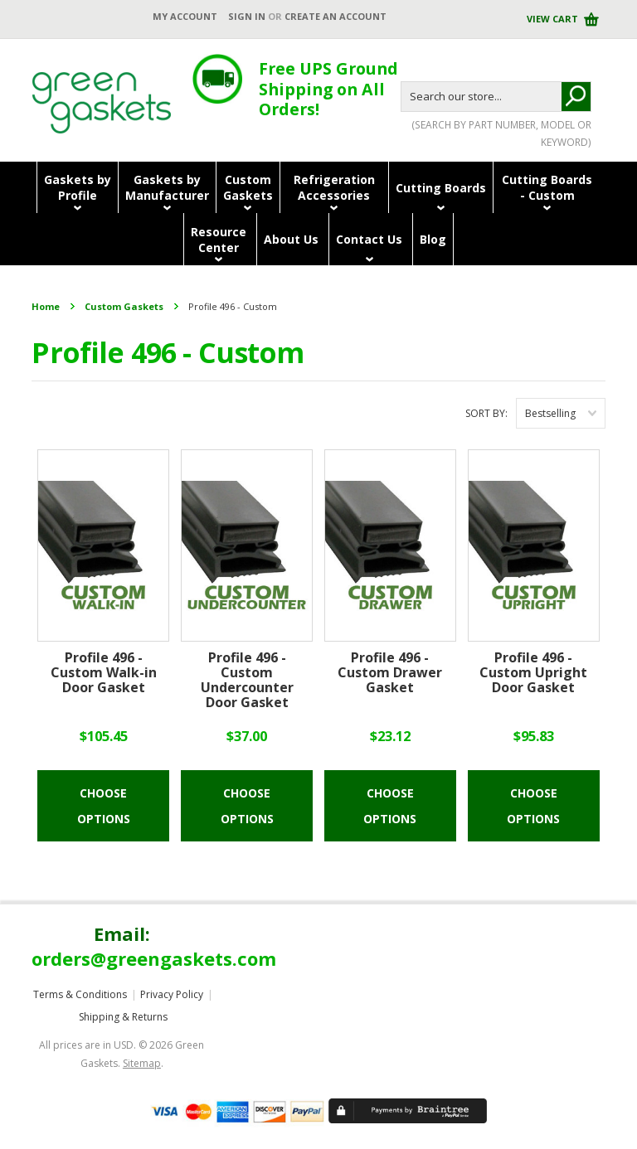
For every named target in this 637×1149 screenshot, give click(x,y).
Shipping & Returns (123, 1017)
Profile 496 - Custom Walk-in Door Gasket (104, 673)
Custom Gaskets (124, 306)
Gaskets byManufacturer (167, 187)
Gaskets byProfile (77, 187)
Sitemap (142, 1063)
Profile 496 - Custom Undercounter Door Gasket (247, 680)
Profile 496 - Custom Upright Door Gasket (533, 673)
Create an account (335, 16)
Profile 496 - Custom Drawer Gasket (390, 673)
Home (46, 306)
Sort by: (486, 413)
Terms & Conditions (80, 994)
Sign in (246, 16)
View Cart (554, 18)
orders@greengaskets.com (154, 958)
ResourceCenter (218, 239)
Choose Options (103, 806)
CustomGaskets (248, 187)
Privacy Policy (171, 994)
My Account (185, 16)
